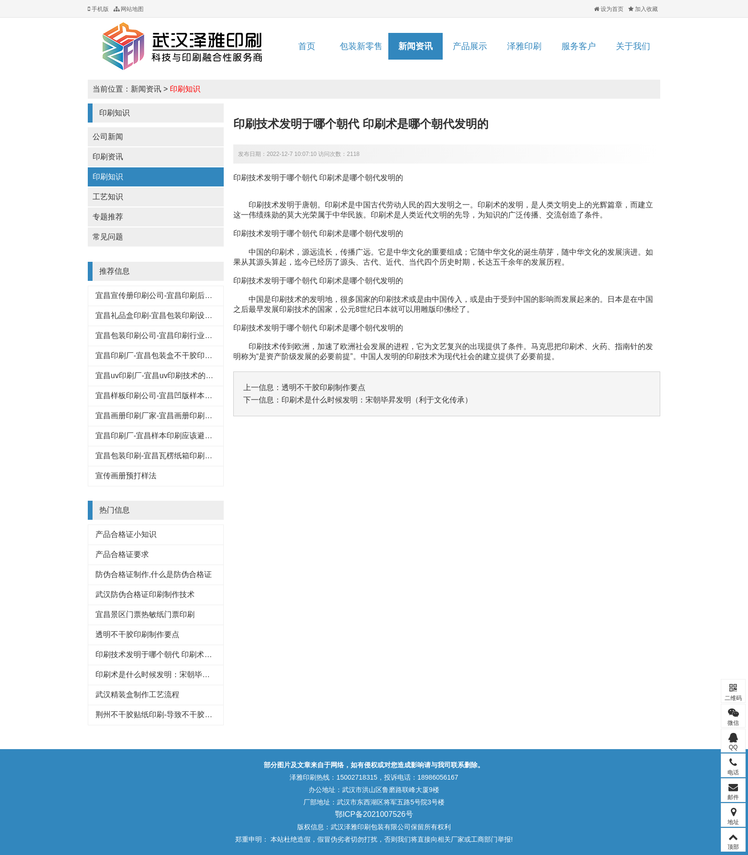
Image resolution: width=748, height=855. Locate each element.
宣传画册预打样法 (125, 476)
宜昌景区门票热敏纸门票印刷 (145, 614)
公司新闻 (108, 137)
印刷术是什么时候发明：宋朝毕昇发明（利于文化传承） (190, 674)
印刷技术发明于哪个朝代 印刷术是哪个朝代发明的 (180, 654)
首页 (306, 46)
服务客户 (578, 46)
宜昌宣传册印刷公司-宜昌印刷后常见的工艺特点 (176, 295)
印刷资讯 (108, 157)
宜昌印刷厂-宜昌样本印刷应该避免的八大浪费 (172, 436)
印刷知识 (185, 89)
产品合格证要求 (122, 554)
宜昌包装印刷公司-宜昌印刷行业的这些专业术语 (176, 335)
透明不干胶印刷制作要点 (137, 634)
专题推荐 (108, 217)
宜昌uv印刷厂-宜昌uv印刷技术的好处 (158, 375)
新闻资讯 (415, 46)
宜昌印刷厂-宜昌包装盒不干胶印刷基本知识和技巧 (180, 355)
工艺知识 (108, 197)
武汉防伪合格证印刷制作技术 (145, 594)
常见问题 (108, 237)
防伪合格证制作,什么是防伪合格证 (153, 574)
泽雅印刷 (524, 46)
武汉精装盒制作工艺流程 (137, 694)
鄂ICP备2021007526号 (374, 814)
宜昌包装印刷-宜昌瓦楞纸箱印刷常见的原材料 (172, 456)
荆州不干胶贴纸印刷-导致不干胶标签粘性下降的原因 (184, 715)
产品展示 (470, 46)
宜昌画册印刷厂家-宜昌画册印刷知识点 (161, 416)
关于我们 (633, 46)
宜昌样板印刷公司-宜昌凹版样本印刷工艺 (165, 395)
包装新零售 (361, 46)
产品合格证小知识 (125, 534)
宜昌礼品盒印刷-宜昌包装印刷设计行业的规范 (172, 315)
